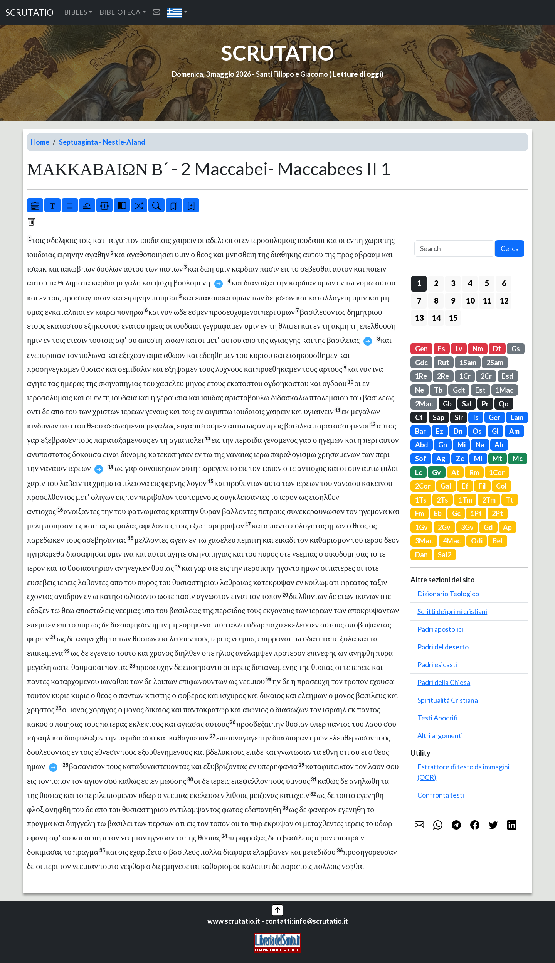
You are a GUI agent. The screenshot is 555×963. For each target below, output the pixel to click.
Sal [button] (467, 404)
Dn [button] (458, 431)
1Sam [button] (467, 362)
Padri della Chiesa (443, 682)
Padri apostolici (440, 629)
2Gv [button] (444, 527)
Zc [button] (460, 458)
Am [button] (514, 431)
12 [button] (504, 300)
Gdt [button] (459, 390)
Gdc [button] (421, 362)
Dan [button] (421, 554)
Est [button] (480, 390)
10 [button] (470, 300)
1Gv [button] (421, 527)
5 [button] (487, 283)
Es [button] (441, 348)
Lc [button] (418, 472)
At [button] (455, 472)
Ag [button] (441, 458)
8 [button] (436, 300)
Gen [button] (421, 348)
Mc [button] (518, 458)
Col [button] (501, 486)
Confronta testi (440, 795)
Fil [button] (482, 486)
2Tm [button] (489, 500)
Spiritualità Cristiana (447, 700)
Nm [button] (478, 348)
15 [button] (453, 317)
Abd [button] (421, 444)
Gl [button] (495, 431)
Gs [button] (515, 348)
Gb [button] (447, 404)
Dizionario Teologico (448, 593)
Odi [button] (477, 540)
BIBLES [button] (75, 12)
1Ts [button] (421, 500)
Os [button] (477, 431)
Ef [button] (465, 486)
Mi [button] (461, 444)
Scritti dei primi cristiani (452, 611)
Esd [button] (507, 376)
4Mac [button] (452, 540)
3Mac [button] (424, 540)
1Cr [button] (465, 376)
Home (40, 142)
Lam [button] (517, 417)
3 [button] (453, 283)
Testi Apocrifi (437, 717)
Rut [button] (443, 362)
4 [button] (470, 283)
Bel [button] (498, 540)
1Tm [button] (465, 500)
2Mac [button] (424, 404)
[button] (177, 12)
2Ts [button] (442, 500)
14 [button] (436, 317)
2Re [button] (443, 376)
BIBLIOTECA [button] (119, 12)
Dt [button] (497, 348)
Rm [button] (474, 472)
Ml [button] (478, 458)
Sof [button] (420, 458)
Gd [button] (488, 527)
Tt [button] (509, 500)
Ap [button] (507, 527)
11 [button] (487, 300)
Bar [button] (420, 431)
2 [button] (436, 283)
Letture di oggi (357, 74)
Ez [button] (439, 431)
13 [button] (419, 317)
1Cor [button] (497, 472)
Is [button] (476, 417)
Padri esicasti (437, 664)
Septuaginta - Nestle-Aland (102, 142)
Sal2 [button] (444, 554)
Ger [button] (494, 417)
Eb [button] (438, 513)
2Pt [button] (497, 513)
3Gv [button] (467, 527)
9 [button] (453, 300)
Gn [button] (442, 444)
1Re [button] (421, 376)
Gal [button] (446, 486)
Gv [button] (436, 472)
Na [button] (480, 444)
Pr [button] (485, 404)
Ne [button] (419, 390)
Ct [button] (419, 417)
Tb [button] (438, 390)
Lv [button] (459, 348)
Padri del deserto (443, 647)
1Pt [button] (476, 513)
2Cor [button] (423, 486)
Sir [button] (459, 417)
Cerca (510, 248)
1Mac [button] (504, 390)
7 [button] (419, 300)
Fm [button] (419, 513)
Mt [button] (497, 458)
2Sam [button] (494, 362)
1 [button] (419, 283)
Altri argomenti (440, 735)
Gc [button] (456, 513)
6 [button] (504, 283)
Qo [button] (504, 404)
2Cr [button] (486, 376)
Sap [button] (438, 417)
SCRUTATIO (29, 12)
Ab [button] (498, 444)
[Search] (454, 248)
